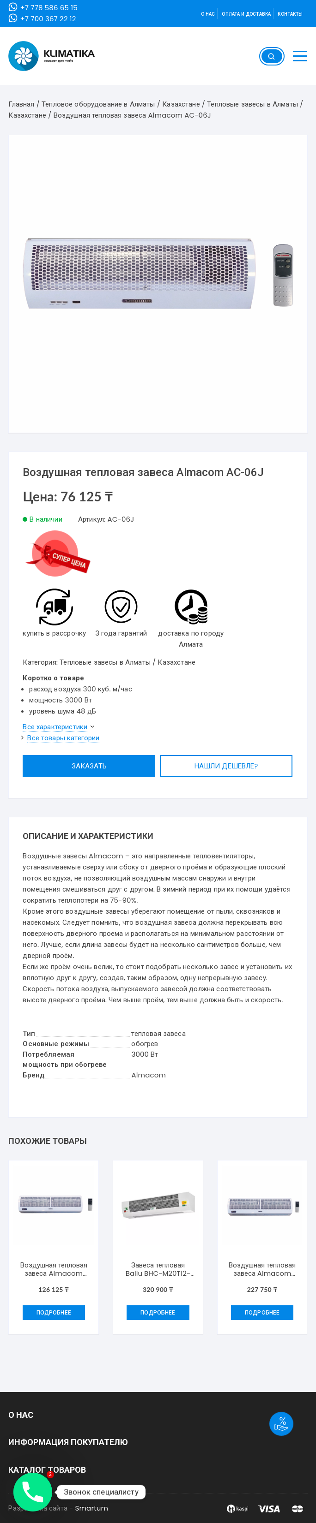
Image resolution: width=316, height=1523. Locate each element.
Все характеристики (55, 727)
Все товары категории (63, 738)
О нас (208, 14)
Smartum (92, 1508)
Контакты (290, 14)
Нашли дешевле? (226, 766)
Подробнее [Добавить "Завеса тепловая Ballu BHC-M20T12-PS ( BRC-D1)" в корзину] (157, 1312)
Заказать (89, 766)
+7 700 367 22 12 (48, 19)
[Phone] (32, 1492)
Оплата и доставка (246, 14)
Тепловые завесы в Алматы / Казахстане (127, 662)
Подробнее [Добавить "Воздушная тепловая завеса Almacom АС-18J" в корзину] (262, 1312)
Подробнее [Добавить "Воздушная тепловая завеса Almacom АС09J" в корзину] (53, 1312)
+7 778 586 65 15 (48, 7)
